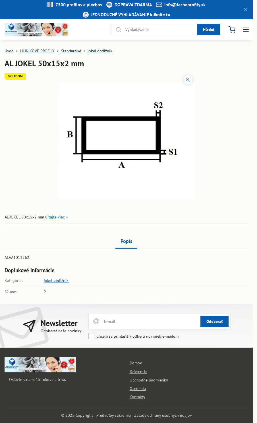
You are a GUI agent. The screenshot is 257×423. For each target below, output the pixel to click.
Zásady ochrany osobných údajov (163, 415)
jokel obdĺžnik (56, 280)
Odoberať (214, 321)
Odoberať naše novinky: (61, 330)
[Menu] (246, 29)
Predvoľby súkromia (113, 415)
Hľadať (208, 29)
